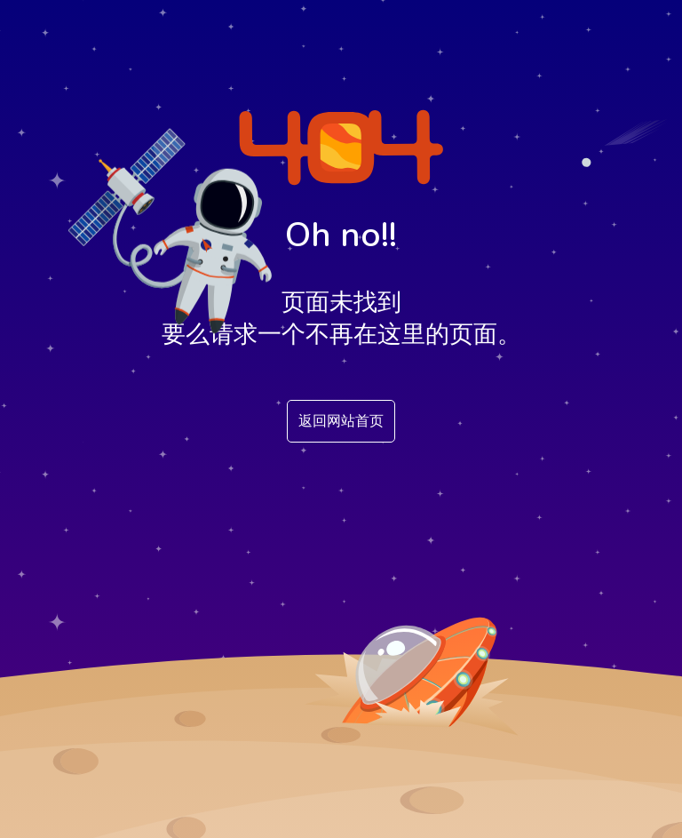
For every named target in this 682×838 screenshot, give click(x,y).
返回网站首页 (341, 421)
